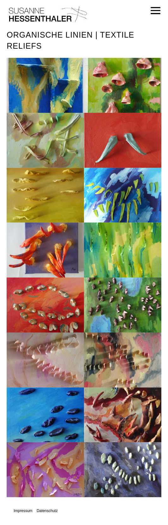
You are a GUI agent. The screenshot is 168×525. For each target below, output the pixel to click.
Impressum (23, 511)
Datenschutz (47, 511)
